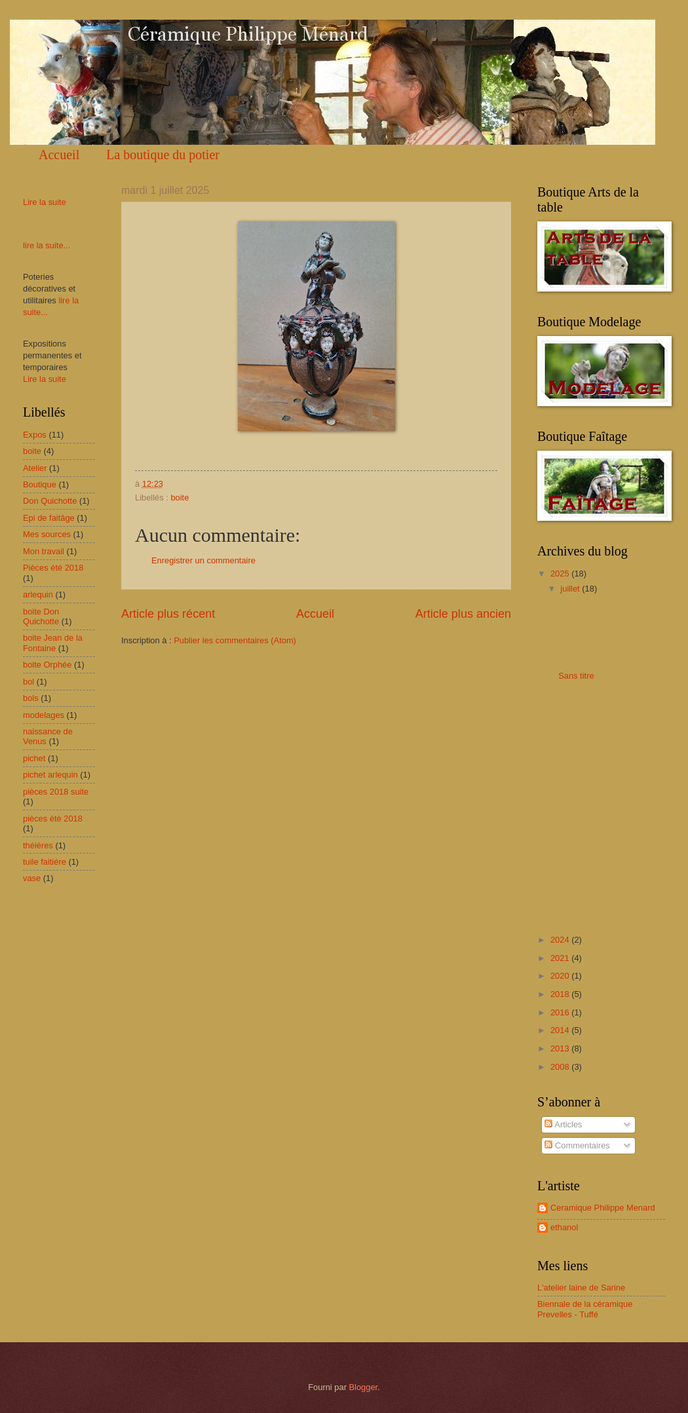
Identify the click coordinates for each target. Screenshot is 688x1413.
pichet (34, 758)
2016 (560, 1012)
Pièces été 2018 (53, 568)
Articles (563, 1124)
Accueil (59, 154)
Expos (35, 435)
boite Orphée (47, 664)
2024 (560, 940)
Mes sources (47, 534)
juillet (571, 588)
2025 (560, 573)
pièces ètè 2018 (53, 818)
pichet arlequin (50, 775)
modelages (43, 715)
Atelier (35, 468)
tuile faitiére (44, 862)
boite (179, 497)
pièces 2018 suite (55, 792)
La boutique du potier (163, 154)
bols (31, 698)
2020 (560, 976)
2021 (560, 958)
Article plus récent (168, 613)
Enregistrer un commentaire (203, 560)
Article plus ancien (463, 613)
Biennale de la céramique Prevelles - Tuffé (584, 1309)
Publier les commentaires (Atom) (235, 640)
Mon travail (43, 551)
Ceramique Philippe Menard (602, 1208)
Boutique (39, 484)
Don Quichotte (50, 501)
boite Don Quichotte (41, 616)
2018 (560, 994)
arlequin (38, 594)
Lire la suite (44, 202)
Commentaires (577, 1145)
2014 (560, 1030)
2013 (560, 1048)
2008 (560, 1067)
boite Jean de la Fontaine (53, 642)
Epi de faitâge (49, 518)
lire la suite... (46, 245)
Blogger (363, 1387)
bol (28, 682)
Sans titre (576, 676)
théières (38, 845)
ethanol (564, 1227)
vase (32, 878)
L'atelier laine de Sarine (581, 1287)
